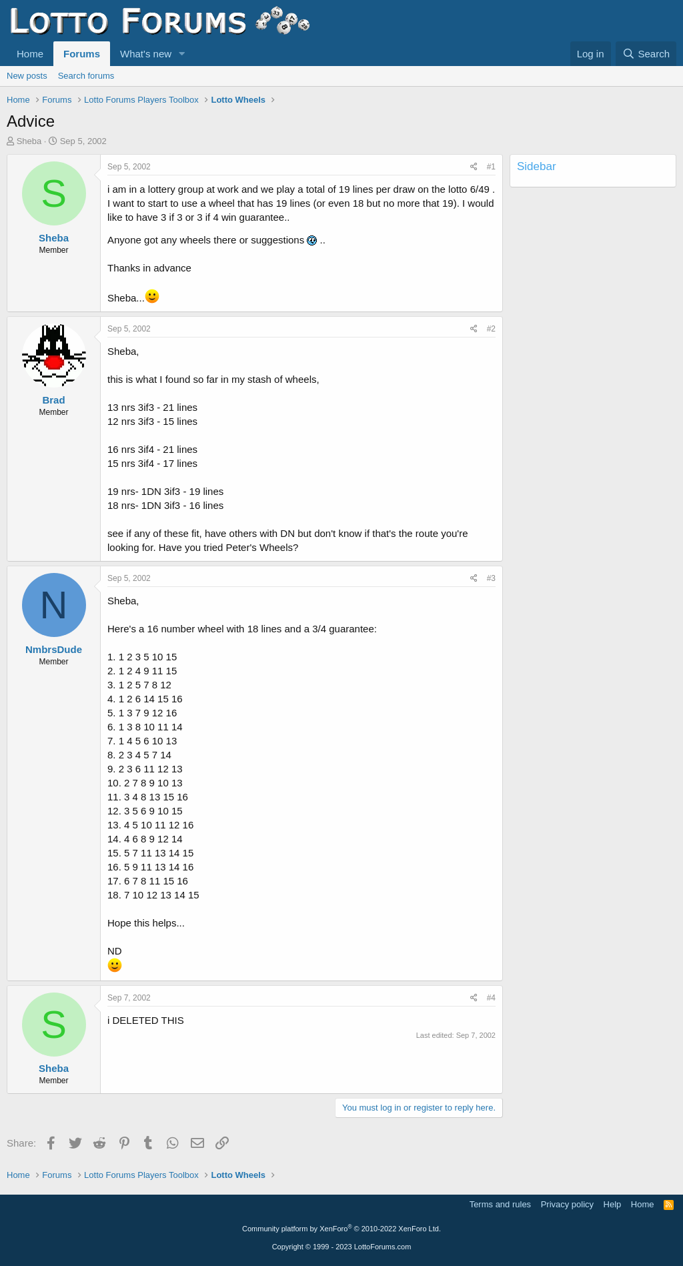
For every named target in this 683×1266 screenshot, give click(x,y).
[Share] (474, 167)
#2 (491, 329)
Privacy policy (567, 1204)
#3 (491, 578)
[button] (182, 53)
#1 (491, 166)
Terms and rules (500, 1204)
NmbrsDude (53, 649)
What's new (145, 53)
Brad (53, 400)
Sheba (29, 141)
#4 (491, 998)
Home (30, 53)
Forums (81, 53)
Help (613, 1204)
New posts (27, 76)
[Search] (646, 53)
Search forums (86, 76)
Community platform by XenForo (341, 1229)
